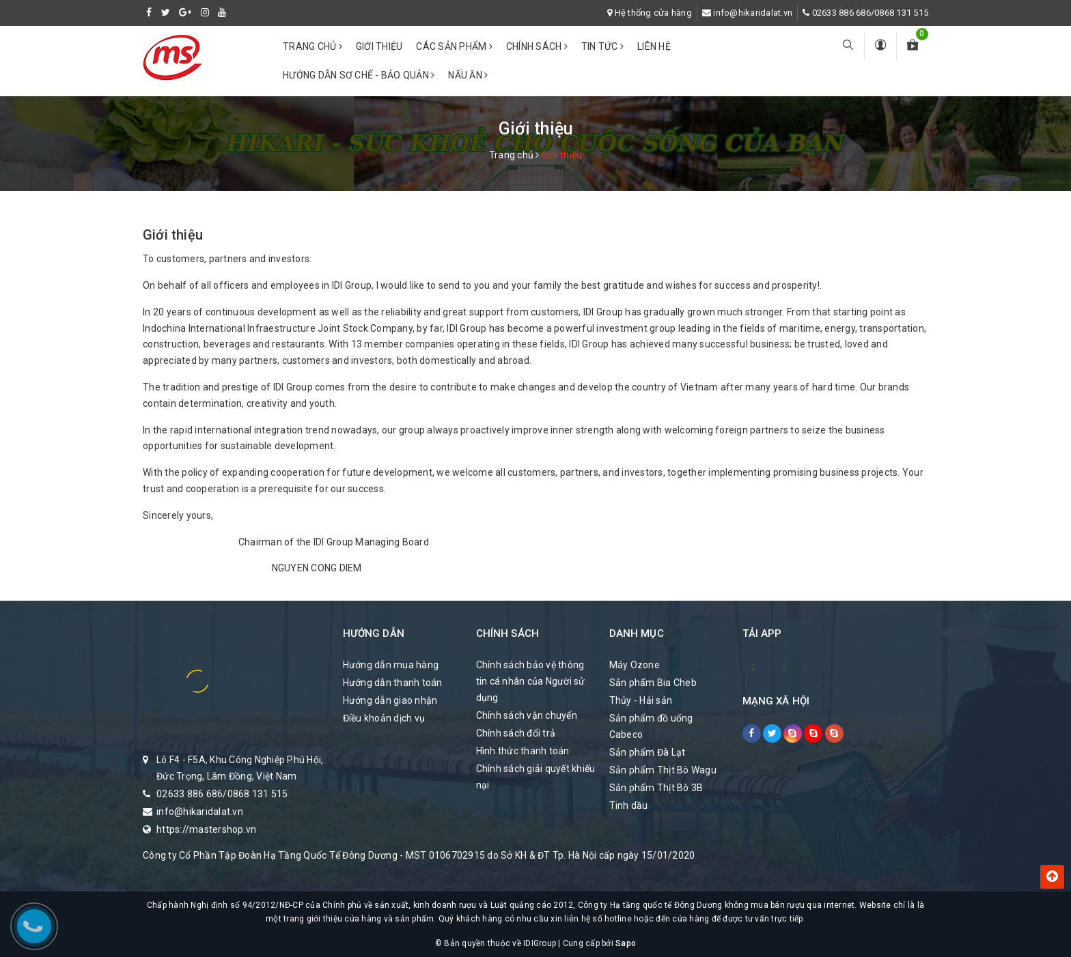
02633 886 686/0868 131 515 (870, 13)
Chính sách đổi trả (516, 733)
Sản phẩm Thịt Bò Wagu (663, 770)
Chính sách (537, 46)
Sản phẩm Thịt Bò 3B (656, 787)
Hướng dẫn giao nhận (390, 700)
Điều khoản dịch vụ (384, 718)
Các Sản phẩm (454, 46)
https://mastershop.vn (206, 829)
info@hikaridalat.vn (752, 13)
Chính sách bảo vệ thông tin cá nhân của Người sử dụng (530, 681)
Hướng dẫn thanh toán (393, 682)
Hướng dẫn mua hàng (391, 664)
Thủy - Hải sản (641, 700)
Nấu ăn (468, 75)
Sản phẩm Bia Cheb (653, 682)
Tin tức (602, 46)
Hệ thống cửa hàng (653, 13)
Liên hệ (654, 46)
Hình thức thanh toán (523, 750)
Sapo (625, 943)
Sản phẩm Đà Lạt (647, 752)
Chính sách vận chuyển (526, 715)
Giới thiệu (379, 46)
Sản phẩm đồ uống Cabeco (651, 726)
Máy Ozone (634, 664)
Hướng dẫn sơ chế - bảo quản (358, 75)
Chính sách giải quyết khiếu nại (536, 776)
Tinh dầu (628, 805)
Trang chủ (312, 46)
